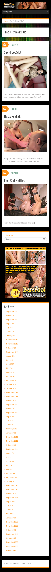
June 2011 (10, 461)
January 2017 (11, 336)
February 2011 (11, 477)
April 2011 (10, 469)
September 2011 (12, 449)
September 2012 (12, 413)
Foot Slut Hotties (14, 181)
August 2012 (10, 417)
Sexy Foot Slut (12, 52)
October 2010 (11, 494)
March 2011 (10, 473)
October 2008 (11, 550)
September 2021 (12, 320)
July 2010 (9, 506)
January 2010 (11, 518)
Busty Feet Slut (13, 116)
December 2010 (12, 485)
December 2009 (12, 522)
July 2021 (9, 328)
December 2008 (12, 542)
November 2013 (12, 396)
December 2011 (12, 437)
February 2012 (11, 429)
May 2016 (9, 368)
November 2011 (12, 441)
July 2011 (9, 457)
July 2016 (9, 360)
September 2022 (12, 312)
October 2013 (11, 401)
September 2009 (12, 534)
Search (9, 235)
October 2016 (11, 348)
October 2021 (11, 316)
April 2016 (10, 372)
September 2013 (12, 405)
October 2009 (11, 530)
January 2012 (11, 433)
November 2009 (12, 526)
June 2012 (10, 425)
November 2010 (12, 490)
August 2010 (10, 502)
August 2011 (10, 453)
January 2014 (11, 388)
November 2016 (12, 344)
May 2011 (9, 465)
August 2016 (10, 356)
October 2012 (11, 409)
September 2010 (12, 498)
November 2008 (12, 546)
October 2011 (11, 445)
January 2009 (11, 538)
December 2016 (12, 340)
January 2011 (11, 481)
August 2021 (10, 324)
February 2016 (11, 380)
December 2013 (12, 392)
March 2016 (10, 376)
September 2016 (12, 352)
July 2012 (9, 421)
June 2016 (10, 364)
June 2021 (10, 332)
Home (6, 21)
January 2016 (11, 384)
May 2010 (9, 514)
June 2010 (10, 510)
